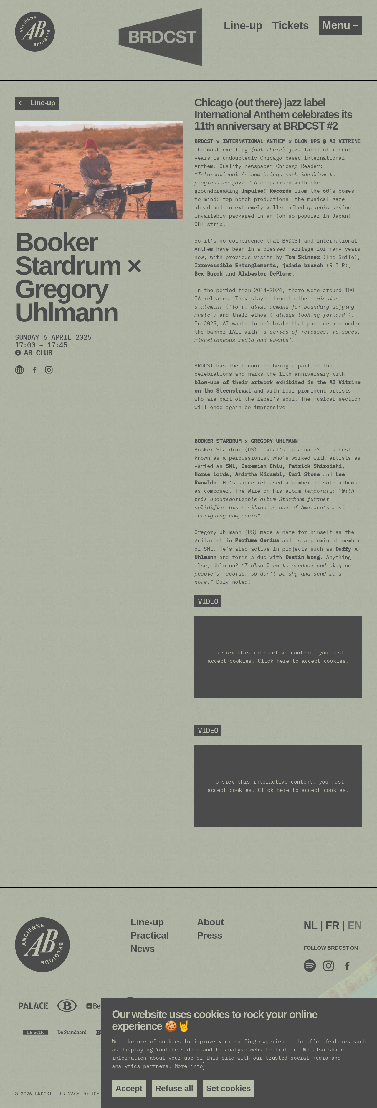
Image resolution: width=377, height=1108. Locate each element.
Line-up (243, 25)
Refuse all (174, 1088)
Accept (128, 1088)
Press (209, 935)
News (142, 948)
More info (189, 1066)
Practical (149, 935)
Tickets (290, 25)
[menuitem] (311, 925)
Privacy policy (80, 1093)
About (210, 922)
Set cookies (228, 1088)
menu (337, 25)
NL (311, 925)
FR (332, 925)
